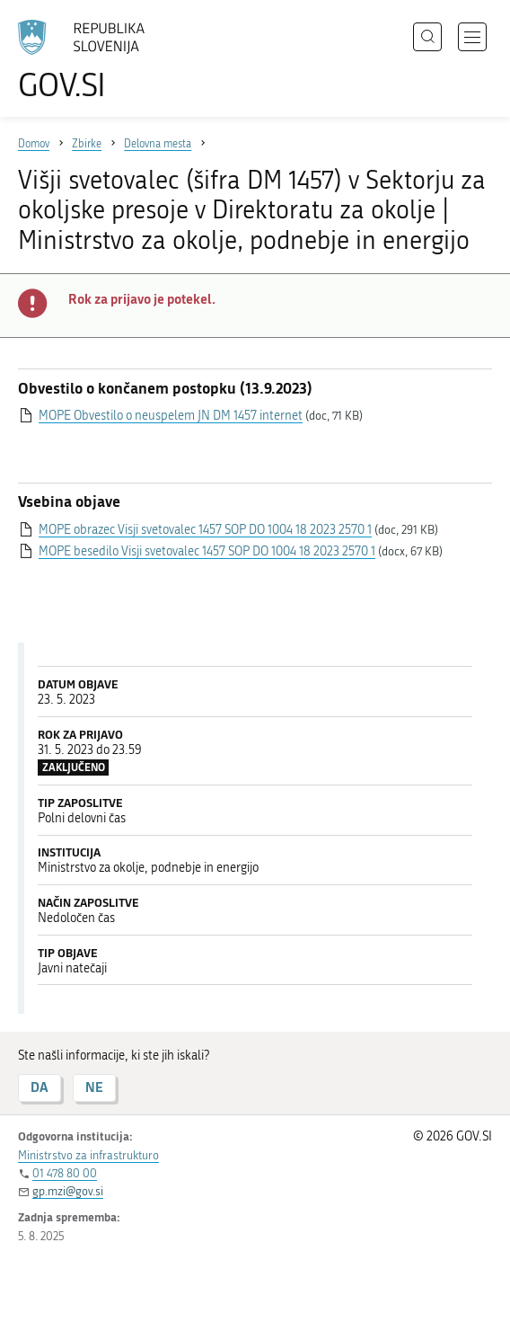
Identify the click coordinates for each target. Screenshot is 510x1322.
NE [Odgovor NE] (94, 1087)
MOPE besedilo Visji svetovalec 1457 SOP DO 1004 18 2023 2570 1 (207, 551)
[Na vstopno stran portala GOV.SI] (90, 61)
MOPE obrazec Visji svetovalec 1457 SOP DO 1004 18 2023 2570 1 (205, 529)
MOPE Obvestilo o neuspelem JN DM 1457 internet (171, 415)
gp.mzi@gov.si (67, 1191)
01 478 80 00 (64, 1173)
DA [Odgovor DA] (39, 1087)
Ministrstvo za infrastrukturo (88, 1155)
